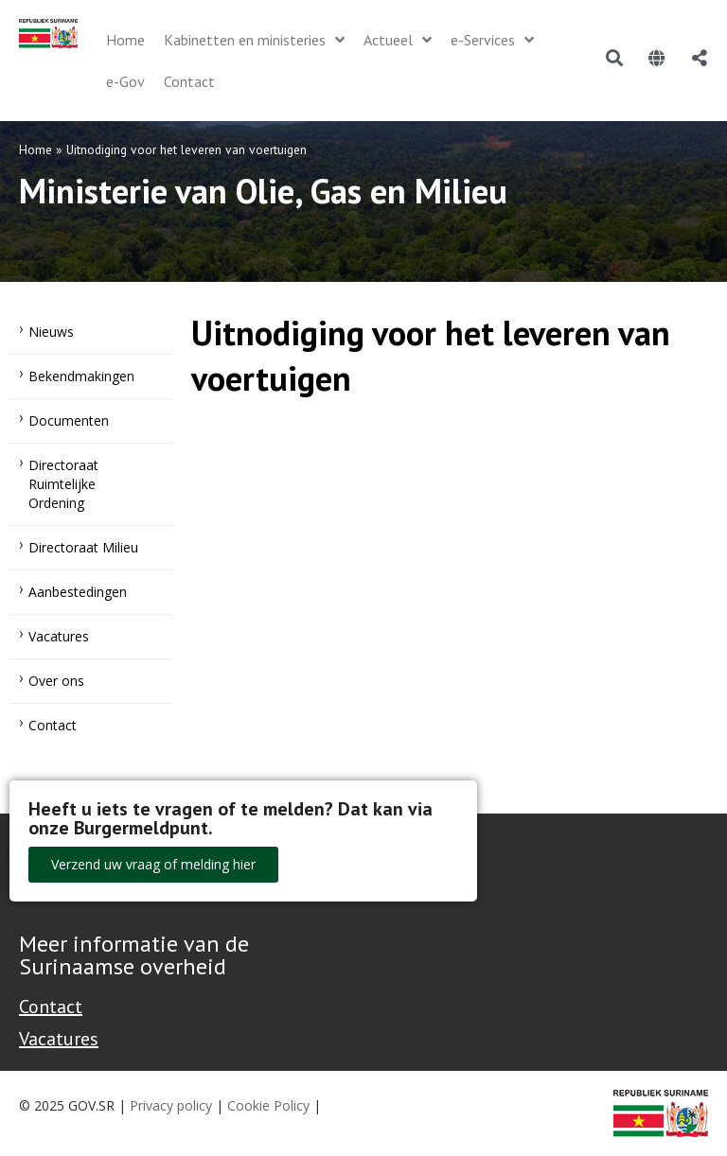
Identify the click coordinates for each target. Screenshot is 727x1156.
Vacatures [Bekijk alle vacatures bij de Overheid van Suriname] (58, 1038)
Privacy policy (171, 1105)
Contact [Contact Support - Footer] (50, 1006)
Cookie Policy (268, 1105)
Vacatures (58, 636)
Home (35, 149)
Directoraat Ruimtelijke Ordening (63, 484)
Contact (52, 725)
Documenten (68, 420)
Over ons (56, 681)
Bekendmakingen (81, 376)
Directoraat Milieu (83, 547)
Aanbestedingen (77, 592)
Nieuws (51, 332)
